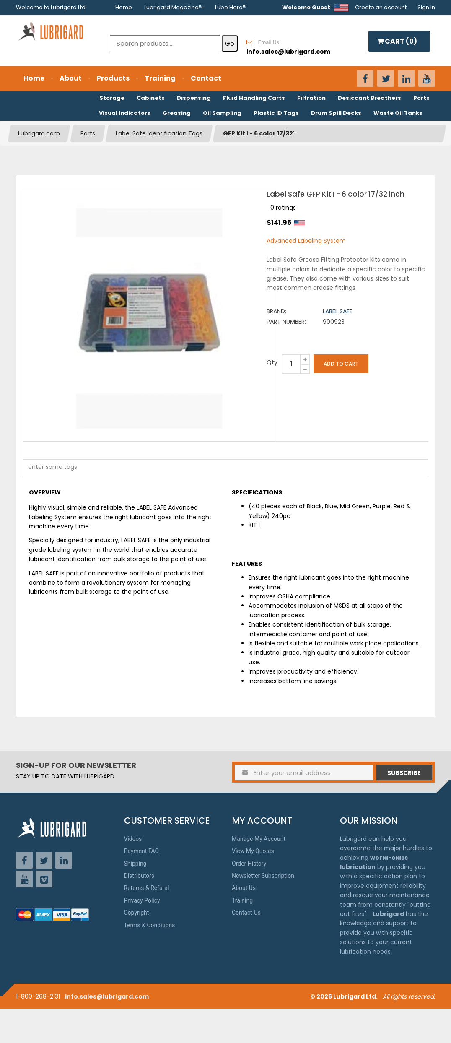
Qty (272, 362)
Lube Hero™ (231, 7)
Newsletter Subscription (263, 875)
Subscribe (404, 773)
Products (113, 78)
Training (160, 78)
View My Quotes (253, 851)
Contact (206, 78)
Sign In (426, 7)
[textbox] (48, 468)
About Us (244, 887)
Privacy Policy (142, 900)
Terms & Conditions (149, 925)
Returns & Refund (146, 887)
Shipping (135, 863)
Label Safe (338, 311)
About (71, 78)
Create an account (381, 7)
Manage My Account (258, 838)
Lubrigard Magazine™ (173, 7)
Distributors (139, 875)
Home (123, 7)
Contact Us (246, 912)
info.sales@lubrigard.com (107, 996)
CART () (397, 41)
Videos (133, 838)
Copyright (136, 912)
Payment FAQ (141, 851)
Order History (249, 863)
